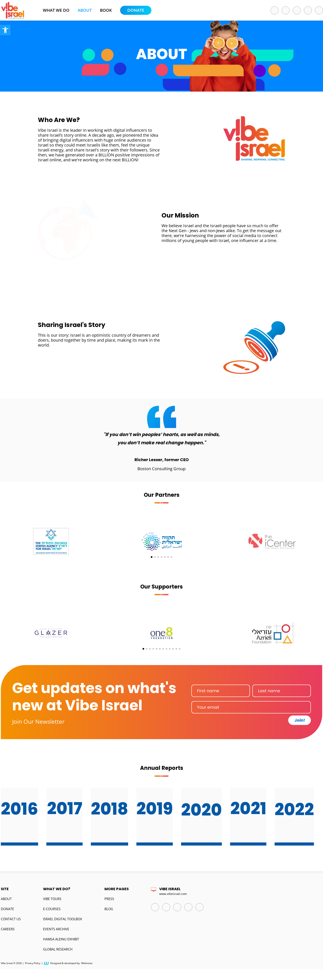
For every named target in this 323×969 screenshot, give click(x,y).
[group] (51, 536)
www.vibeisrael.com (173, 894)
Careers (8, 929)
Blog (108, 909)
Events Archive (56, 929)
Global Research (58, 949)
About (85, 10)
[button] (5, 30)
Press (109, 899)
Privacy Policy (32, 963)
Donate (135, 10)
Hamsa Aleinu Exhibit (61, 939)
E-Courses (52, 909)
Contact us (11, 919)
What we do (56, 10)
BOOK (106, 10)
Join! (299, 720)
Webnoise (86, 963)
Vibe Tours (52, 899)
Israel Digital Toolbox (62, 919)
